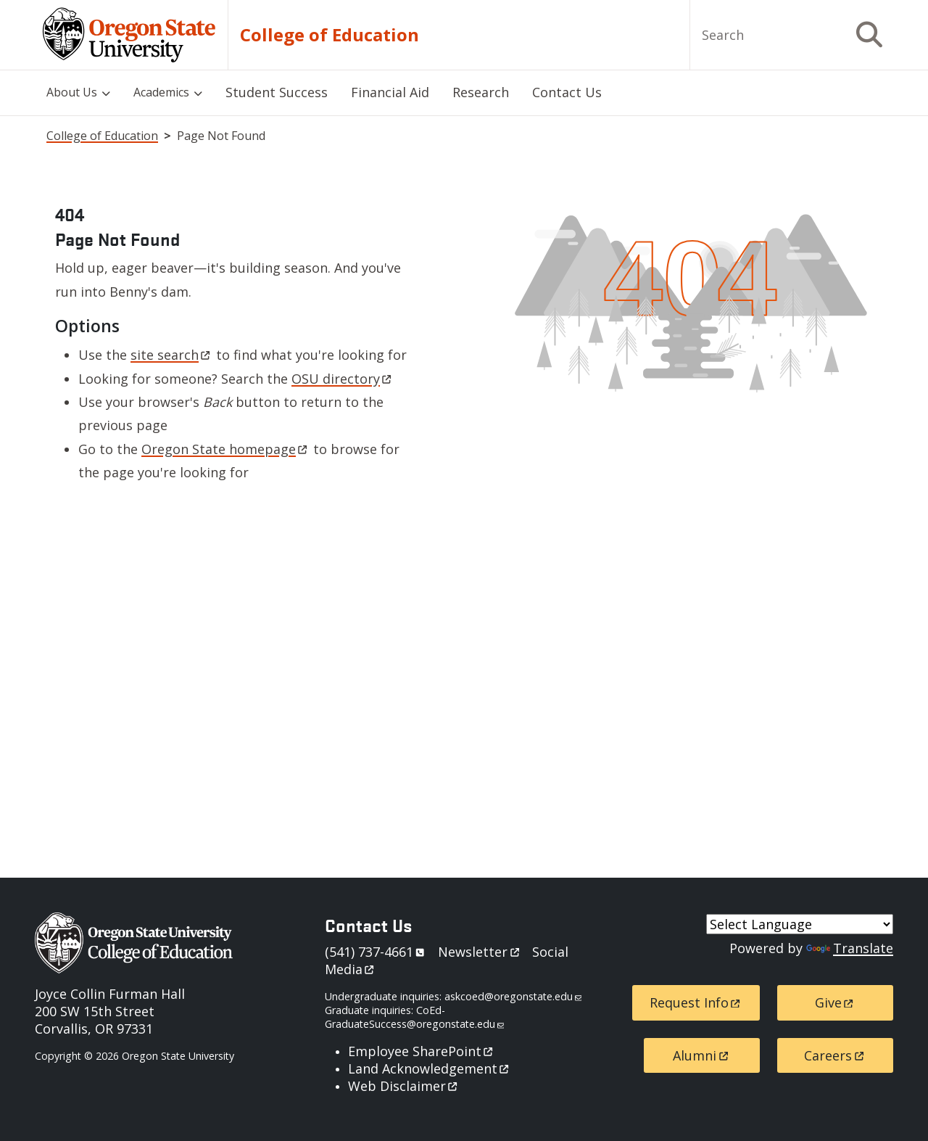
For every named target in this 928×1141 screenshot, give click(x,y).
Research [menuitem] (480, 92)
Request (696, 1002)
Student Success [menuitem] (276, 92)
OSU (342, 378)
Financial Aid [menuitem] (390, 92)
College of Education (329, 35)
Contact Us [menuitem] (567, 92)
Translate (849, 948)
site (171, 354)
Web (404, 1086)
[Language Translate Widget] (799, 924)
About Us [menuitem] (71, 92)
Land (429, 1068)
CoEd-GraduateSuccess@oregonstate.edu (414, 1017)
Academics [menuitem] (161, 92)
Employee (421, 1051)
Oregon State (225, 449)
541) (378, 951)
